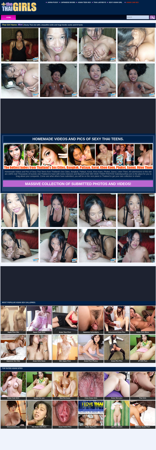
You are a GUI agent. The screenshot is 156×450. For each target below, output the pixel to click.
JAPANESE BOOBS (68, 2)
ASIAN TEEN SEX (84, 2)
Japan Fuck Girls (39, 319)
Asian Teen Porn (65, 319)
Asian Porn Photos (91, 348)
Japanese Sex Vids (13, 348)
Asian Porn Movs (142, 319)
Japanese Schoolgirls (91, 319)
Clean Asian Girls (91, 385)
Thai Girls (142, 385)
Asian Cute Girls (13, 385)
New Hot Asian (65, 385)
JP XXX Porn (142, 348)
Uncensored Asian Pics (117, 319)
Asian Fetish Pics (65, 414)
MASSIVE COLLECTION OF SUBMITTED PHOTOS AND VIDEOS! (78, 184)
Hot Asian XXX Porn (39, 414)
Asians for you (39, 385)
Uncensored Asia (13, 414)
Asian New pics (117, 385)
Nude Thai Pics (91, 414)
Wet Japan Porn (65, 348)
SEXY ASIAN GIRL (115, 2)
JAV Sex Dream (117, 414)
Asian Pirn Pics (117, 348)
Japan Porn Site (13, 319)
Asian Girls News (39, 348)
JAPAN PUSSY (53, 2)
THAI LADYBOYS (100, 2)
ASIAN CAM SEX (132, 2)
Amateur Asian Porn (142, 414)
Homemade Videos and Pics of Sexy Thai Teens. (78, 139)
